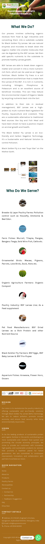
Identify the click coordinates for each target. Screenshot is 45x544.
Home (4, 471)
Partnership (9, 495)
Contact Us (8, 492)
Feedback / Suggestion (13, 499)
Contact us (6, 488)
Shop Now (6, 506)
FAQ (3, 502)
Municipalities (7, 485)
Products (5, 478)
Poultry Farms (7, 481)
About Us (5, 474)
